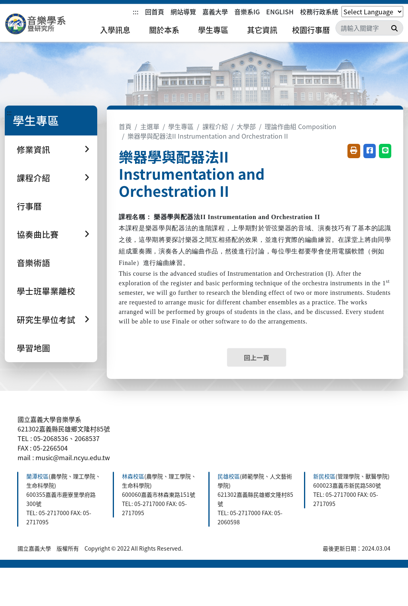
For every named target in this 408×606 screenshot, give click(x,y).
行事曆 (29, 206)
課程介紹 (215, 126)
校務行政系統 (319, 11)
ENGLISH (280, 11)
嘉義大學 (215, 11)
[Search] (369, 27)
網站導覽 (183, 11)
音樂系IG (247, 11)
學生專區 (213, 29)
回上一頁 (256, 357)
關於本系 (164, 29)
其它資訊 (262, 29)
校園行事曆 (311, 29)
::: (136, 11)
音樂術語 (33, 263)
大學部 (246, 126)
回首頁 (154, 11)
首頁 (125, 126)
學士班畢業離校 (46, 291)
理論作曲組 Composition (300, 126)
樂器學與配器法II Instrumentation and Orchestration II (208, 136)
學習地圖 (33, 348)
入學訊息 (115, 29)
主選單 (149, 126)
